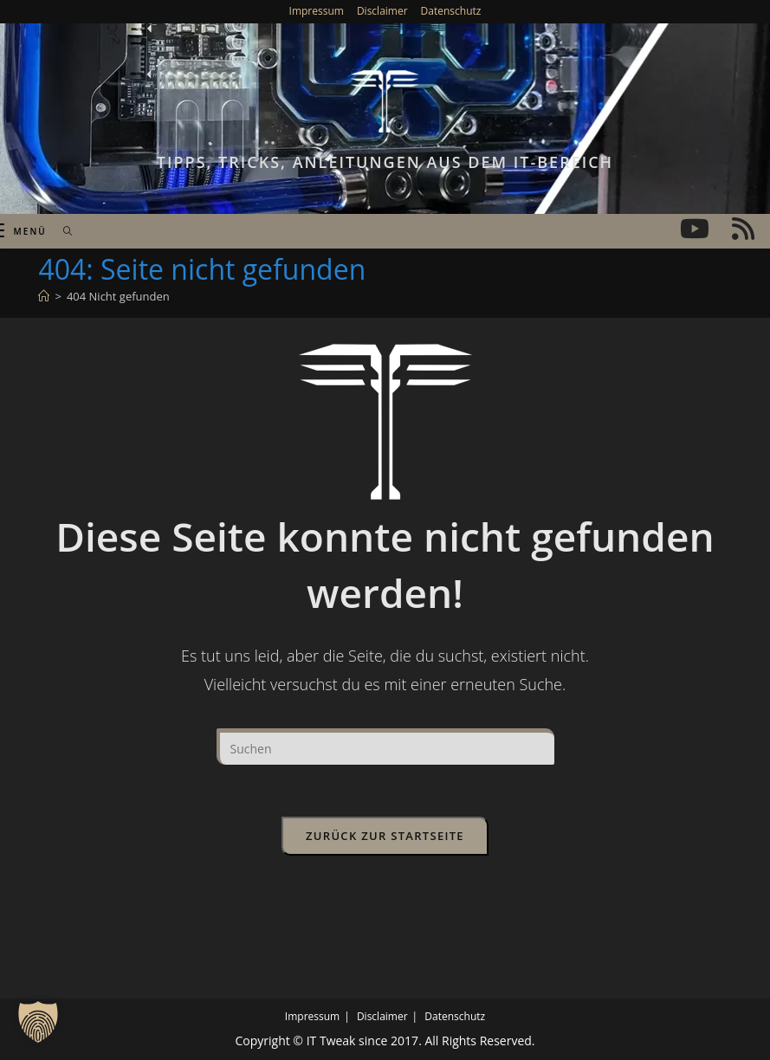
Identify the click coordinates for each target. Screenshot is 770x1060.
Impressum (316, 10)
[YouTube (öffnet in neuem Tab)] (694, 229)
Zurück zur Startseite (385, 835)
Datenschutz (451, 10)
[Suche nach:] (62, 231)
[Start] (43, 296)
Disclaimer (382, 10)
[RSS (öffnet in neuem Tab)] (743, 229)
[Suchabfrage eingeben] (385, 746)
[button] (38, 1022)
